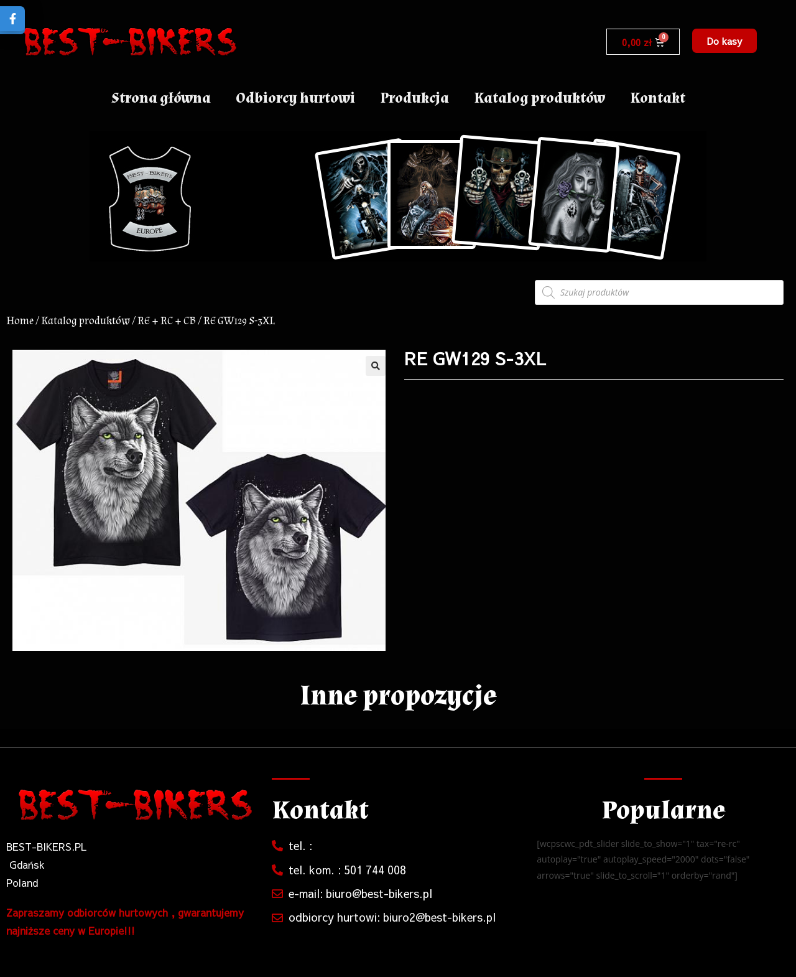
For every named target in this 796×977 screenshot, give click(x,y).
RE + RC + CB (166, 321)
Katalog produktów (539, 98)
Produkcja (414, 98)
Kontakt (657, 98)
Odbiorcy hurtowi (295, 98)
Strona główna (161, 98)
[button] (724, 41)
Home (20, 321)
